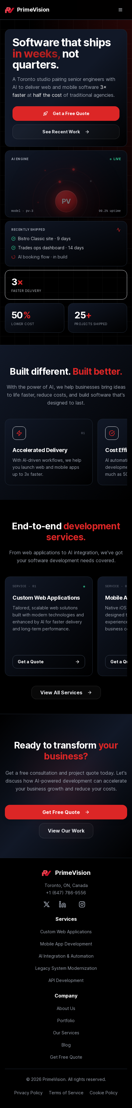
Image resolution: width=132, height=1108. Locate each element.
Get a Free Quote (66, 113)
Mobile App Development (66, 943)
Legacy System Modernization (66, 968)
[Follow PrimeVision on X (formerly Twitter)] (46, 904)
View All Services (66, 692)
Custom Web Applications (66, 931)
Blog (66, 1044)
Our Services (66, 1032)
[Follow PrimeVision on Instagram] (82, 904)
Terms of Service (66, 1092)
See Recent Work (66, 131)
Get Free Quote (66, 812)
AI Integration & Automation (66, 956)
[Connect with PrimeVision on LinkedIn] (62, 904)
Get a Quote (49, 661)
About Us (66, 1008)
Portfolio (66, 1020)
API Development (66, 980)
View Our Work (66, 831)
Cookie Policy (104, 1092)
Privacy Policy (28, 1092)
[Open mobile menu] (120, 9)
